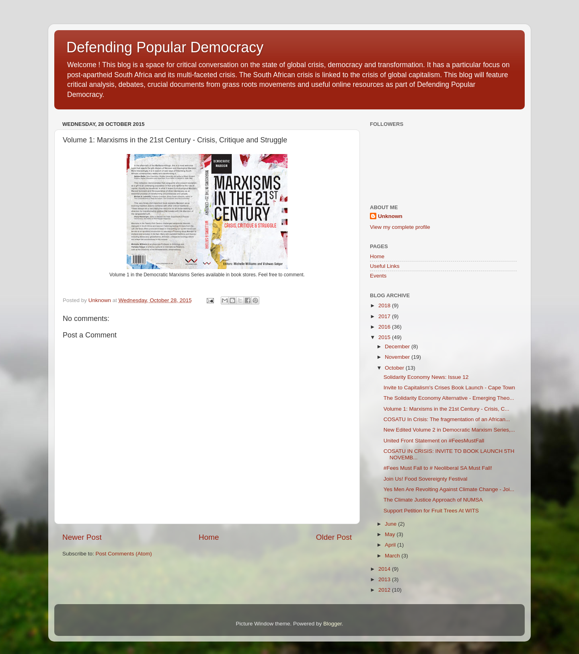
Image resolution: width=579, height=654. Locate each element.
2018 (385, 305)
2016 (385, 327)
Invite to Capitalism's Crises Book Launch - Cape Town (449, 388)
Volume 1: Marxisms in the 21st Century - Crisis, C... (446, 409)
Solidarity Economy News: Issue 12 (426, 377)
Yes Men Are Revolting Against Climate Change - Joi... (449, 489)
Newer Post (82, 537)
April (391, 545)
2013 (385, 579)
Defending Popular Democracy (164, 47)
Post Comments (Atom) (124, 554)
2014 (385, 569)
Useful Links (385, 266)
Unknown (390, 216)
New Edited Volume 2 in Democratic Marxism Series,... (449, 430)
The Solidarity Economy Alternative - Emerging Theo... (449, 398)
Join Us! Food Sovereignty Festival (426, 479)
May (390, 534)
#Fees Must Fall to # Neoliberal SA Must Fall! (438, 468)
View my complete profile (400, 227)
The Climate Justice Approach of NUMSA (433, 500)
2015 (385, 337)
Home (209, 537)
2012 (385, 590)
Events (378, 276)
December (398, 346)
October (395, 368)
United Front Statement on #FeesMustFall (434, 441)
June (391, 524)
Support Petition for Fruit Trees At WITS (431, 511)
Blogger (332, 624)
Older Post (334, 537)
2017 (385, 316)
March (393, 556)
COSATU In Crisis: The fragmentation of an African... (447, 419)
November (398, 357)
